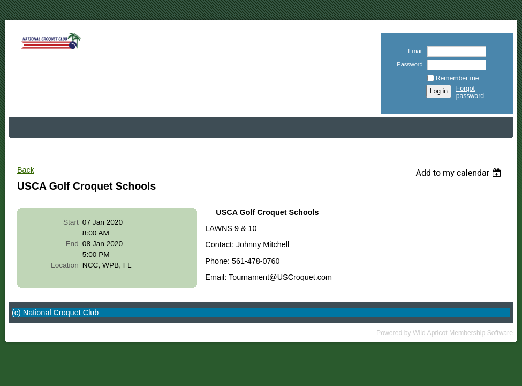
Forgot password (470, 92)
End (71, 244)
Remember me (457, 78)
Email (413, 51)
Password (408, 64)
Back (25, 170)
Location (65, 265)
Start (71, 222)
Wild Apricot (430, 333)
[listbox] (459, 173)
